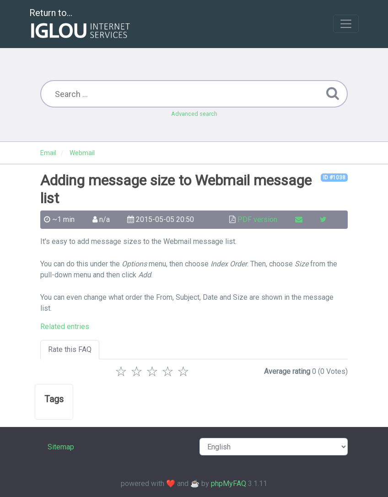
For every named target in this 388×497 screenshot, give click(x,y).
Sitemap (61, 447)
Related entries (64, 326)
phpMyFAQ (228, 483)
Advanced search (194, 113)
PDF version (257, 219)
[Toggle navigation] (346, 24)
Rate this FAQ (70, 349)
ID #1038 (334, 177)
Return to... (80, 24)
